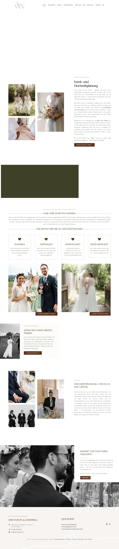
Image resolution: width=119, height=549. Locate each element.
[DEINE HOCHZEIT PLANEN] (84, 145)
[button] (3, 545)
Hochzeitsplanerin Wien (69, 527)
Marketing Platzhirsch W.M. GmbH (63, 539)
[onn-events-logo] (20, 2)
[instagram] (107, 524)
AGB (86, 539)
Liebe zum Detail (101, 120)
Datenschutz (81, 539)
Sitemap (90, 539)
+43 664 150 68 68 (16, 529)
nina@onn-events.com (17, 532)
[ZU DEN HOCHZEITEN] (33, 353)
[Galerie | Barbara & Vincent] (46, 314)
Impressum (74, 539)
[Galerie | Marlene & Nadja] (100, 314)
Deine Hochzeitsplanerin (69, 524)
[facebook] (110, 524)
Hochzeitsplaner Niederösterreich (72, 529)
